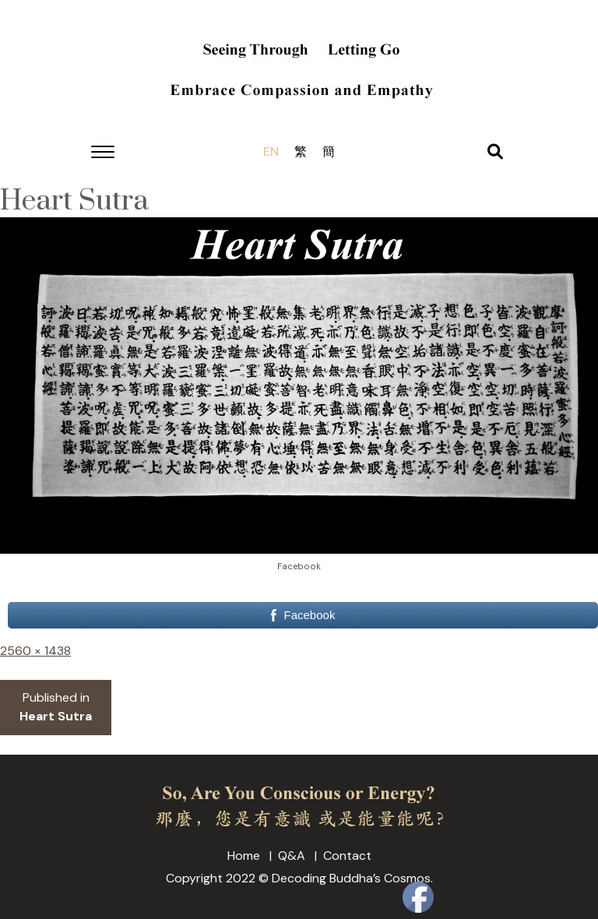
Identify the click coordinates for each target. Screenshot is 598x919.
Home (243, 855)
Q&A (291, 855)
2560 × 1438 (35, 651)
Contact (347, 855)
